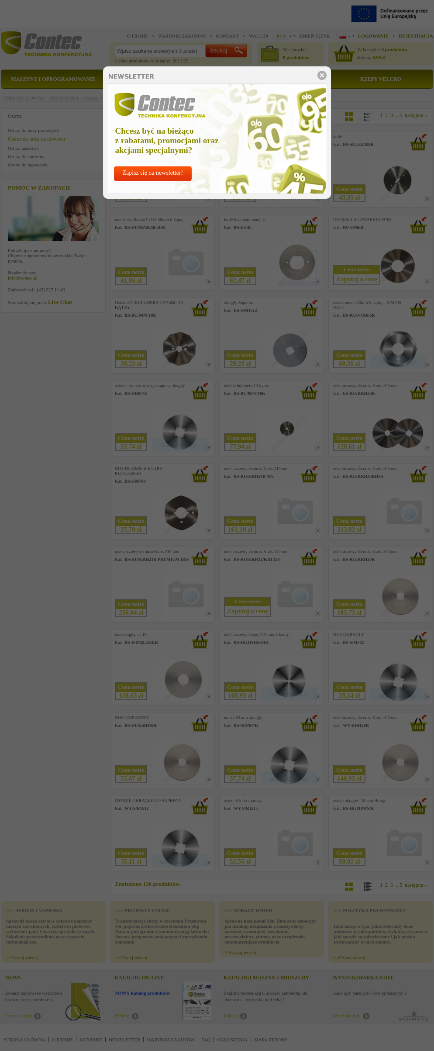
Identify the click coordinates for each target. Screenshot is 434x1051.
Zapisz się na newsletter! (153, 172)
